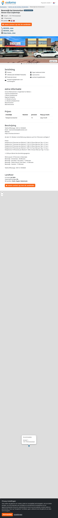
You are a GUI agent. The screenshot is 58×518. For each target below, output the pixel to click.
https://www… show (9, 33)
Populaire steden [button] (46, 3)
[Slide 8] (33, 63)
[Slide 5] (28, 63)
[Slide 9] (34, 63)
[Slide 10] (36, 63)
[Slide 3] (24, 63)
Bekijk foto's (53, 61)
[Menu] (54, 2)
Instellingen (18, 514)
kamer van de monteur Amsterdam (18, 7)
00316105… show (8, 28)
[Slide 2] (23, 63)
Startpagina (3, 7)
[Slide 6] (29, 63)
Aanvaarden (7, 514)
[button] (29, 446)
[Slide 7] (31, 63)
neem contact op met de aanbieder (16, 24)
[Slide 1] (21, 63)
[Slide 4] (26, 63)
